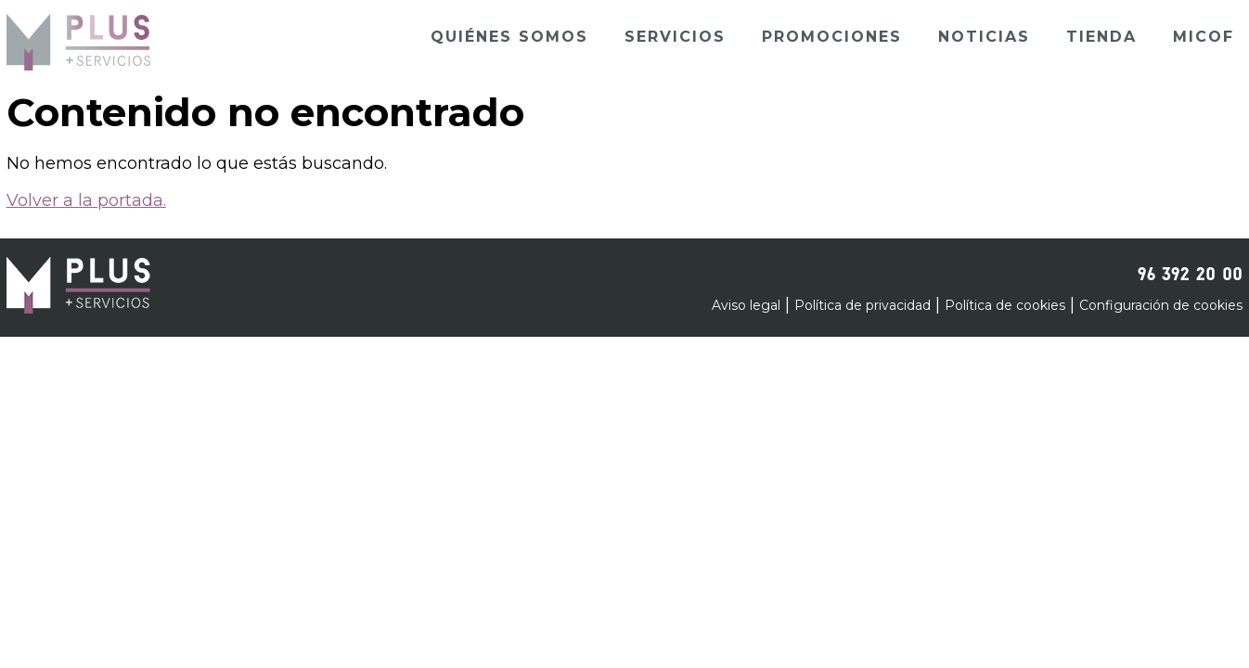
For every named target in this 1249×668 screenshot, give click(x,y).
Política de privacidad (862, 305)
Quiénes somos (509, 36)
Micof (1203, 36)
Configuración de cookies (1161, 305)
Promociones (832, 36)
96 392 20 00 (1190, 271)
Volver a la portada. (86, 200)
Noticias (984, 36)
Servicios (675, 36)
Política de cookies (1005, 305)
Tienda (1101, 36)
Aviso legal (746, 305)
